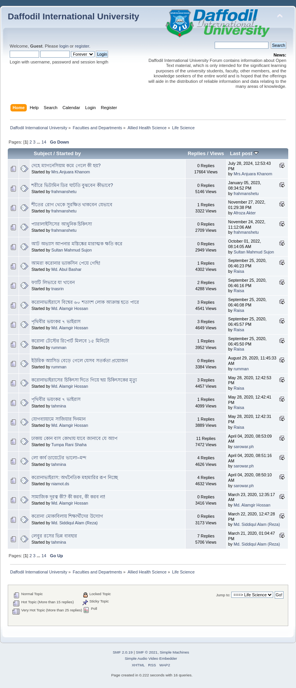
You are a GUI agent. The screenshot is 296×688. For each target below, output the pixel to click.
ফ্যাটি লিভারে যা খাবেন (52, 282)
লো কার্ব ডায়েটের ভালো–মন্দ (58, 457)
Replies (196, 153)
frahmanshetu (64, 191)
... (39, 142)
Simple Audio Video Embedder (151, 658)
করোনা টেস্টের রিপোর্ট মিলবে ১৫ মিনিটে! (70, 341)
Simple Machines (174, 652)
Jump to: (223, 595)
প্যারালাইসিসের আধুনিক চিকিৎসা (61, 224)
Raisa (239, 271)
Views (217, 153)
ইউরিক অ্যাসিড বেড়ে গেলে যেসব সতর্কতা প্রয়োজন (79, 360)
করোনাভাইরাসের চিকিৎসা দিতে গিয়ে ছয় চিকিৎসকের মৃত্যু (84, 380)
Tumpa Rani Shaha (68, 444)
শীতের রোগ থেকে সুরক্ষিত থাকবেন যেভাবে (71, 204)
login (64, 46)
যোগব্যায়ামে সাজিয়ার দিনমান (58, 419)
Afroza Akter (244, 213)
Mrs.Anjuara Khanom (71, 171)
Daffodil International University (73, 16)
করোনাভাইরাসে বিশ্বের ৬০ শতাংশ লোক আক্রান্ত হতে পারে (85, 302)
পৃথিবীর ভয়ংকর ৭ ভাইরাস (55, 321)
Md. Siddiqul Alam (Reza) (75, 522)
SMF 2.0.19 (123, 652)
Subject (43, 153)
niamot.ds (60, 483)
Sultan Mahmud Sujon (72, 250)
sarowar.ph (244, 446)
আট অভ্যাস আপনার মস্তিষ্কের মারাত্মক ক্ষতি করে (76, 243)
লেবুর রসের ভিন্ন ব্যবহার (54, 536)
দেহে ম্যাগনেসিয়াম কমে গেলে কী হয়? (65, 165)
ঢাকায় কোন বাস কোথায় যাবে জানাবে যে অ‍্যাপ (74, 438)
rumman (59, 347)
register (82, 46)
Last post (244, 153)
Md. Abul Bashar (67, 269)
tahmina (59, 406)
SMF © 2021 (147, 652)
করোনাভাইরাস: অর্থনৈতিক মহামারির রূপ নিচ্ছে (74, 477)
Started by (68, 153)
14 (43, 142)
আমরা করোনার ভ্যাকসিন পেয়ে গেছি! (65, 263)
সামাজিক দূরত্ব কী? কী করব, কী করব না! (68, 497)
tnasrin (58, 288)
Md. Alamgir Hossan (70, 308)
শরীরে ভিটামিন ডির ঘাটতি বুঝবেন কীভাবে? (72, 185)
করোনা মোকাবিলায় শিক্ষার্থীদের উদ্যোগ (67, 516)
